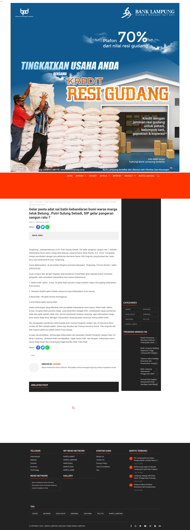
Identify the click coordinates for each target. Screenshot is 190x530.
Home (69, 176)
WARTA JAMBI (68, 470)
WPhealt (129, 176)
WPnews (80, 176)
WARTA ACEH (68, 467)
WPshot (93, 176)
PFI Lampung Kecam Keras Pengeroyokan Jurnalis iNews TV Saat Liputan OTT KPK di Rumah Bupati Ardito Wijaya (146, 459)
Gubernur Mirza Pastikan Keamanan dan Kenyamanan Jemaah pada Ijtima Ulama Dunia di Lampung (150, 361)
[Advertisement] (141, 246)
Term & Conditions (103, 467)
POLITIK (146, 319)
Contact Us (100, 460)
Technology (34, 470)
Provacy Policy (101, 463)
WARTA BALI (68, 463)
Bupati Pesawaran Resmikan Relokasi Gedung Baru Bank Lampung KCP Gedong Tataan (149, 340)
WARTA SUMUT (69, 457)
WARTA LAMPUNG (132, 324)
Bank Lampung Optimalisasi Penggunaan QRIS (147, 371)
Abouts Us (100, 457)
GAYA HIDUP (130, 314)
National (33, 460)
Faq (97, 470)
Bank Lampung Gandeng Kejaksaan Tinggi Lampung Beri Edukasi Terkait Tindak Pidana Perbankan (150, 350)
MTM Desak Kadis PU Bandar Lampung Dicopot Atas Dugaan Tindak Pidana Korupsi (145, 468)
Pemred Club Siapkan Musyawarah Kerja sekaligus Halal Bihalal (149, 381)
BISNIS (128, 309)
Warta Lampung (146, 176)
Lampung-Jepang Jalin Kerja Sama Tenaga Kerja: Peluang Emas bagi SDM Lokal (144, 477)
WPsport (117, 176)
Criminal (33, 463)
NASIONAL (129, 319)
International (35, 457)
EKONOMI (147, 309)
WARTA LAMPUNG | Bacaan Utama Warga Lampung (64, 526)
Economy (33, 467)
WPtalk (103, 176)
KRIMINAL (147, 314)
